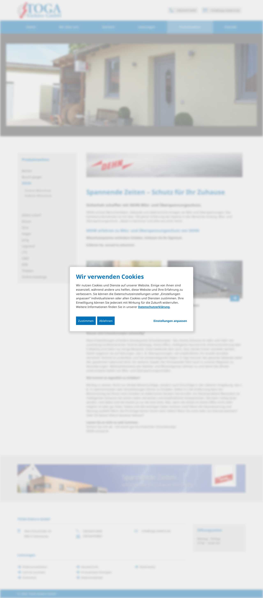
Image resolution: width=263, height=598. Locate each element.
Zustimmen (86, 321)
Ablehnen (106, 321)
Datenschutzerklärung (154, 307)
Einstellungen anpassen (170, 321)
